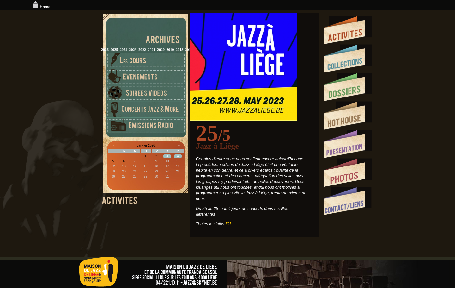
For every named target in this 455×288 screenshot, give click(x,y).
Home (41, 7)
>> (178, 145)
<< (113, 145)
